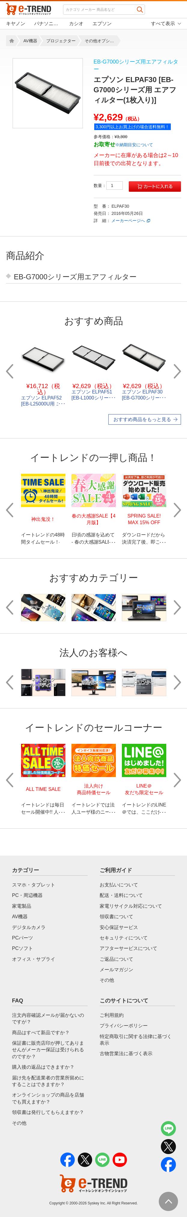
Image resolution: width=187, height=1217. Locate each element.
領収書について (116, 916)
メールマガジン (116, 969)
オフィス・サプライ (33, 959)
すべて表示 (163, 23)
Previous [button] (9, 371)
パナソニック (47, 23)
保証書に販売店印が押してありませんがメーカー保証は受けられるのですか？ (48, 1049)
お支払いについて (119, 884)
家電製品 (21, 906)
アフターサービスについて (128, 948)
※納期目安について (134, 144)
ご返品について (116, 959)
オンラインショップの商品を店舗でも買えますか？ (48, 1098)
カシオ (76, 23)
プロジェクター (61, 40)
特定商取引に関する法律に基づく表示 (136, 1040)
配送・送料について (121, 895)
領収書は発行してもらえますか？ (48, 1112)
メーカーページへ (128, 220)
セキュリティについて (124, 937)
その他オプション (101, 40)
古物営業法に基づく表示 (126, 1053)
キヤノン (15, 23)
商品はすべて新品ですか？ (41, 1032)
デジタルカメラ (29, 927)
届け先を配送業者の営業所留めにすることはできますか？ (48, 1081)
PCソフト (22, 948)
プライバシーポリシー (124, 1025)
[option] (47, 93)
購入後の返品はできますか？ (43, 1067)
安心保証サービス (119, 927)
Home (11, 40)
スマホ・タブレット (33, 884)
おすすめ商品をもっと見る (142, 419)
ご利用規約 (112, 1015)
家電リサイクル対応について (131, 906)
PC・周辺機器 (27, 895)
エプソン (102, 23)
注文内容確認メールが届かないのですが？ (48, 1018)
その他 (107, 980)
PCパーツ (22, 937)
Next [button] (177, 371)
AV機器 (30, 40)
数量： (108, 185)
